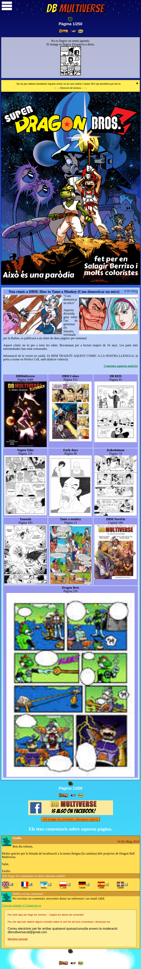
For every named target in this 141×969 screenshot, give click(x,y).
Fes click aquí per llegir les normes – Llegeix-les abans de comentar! (46, 914)
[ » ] (63, 31)
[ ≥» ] (73, 31)
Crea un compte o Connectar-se (21, 905)
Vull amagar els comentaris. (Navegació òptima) (70, 819)
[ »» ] (80, 31)
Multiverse (75, 8)
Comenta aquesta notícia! (121, 366)
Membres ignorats (18, 939)
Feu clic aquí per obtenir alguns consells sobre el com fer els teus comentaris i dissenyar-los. (59, 921)
